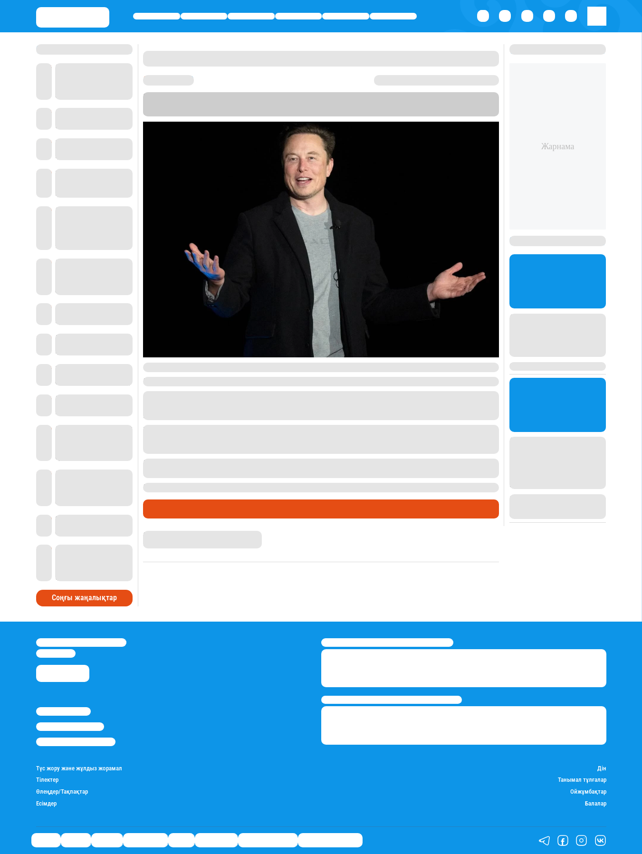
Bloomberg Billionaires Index (438, 104)
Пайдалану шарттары (75, 742)
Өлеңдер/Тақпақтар (62, 791)
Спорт (345, 16)
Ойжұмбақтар (588, 791)
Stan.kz (319, 104)
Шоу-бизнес (393, 16)
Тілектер (47, 780)
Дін (601, 768)
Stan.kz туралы (63, 711)
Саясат (156, 16)
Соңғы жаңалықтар (84, 597)
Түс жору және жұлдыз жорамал (79, 768)
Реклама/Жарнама (70, 726)
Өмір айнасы (298, 16)
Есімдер (46, 803)
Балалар (595, 803)
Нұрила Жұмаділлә (168, 534)
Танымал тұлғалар (582, 780)
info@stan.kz (56, 653)
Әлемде (251, 16)
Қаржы (203, 16)
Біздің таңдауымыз (330, 840)
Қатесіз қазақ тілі (268, 840)
